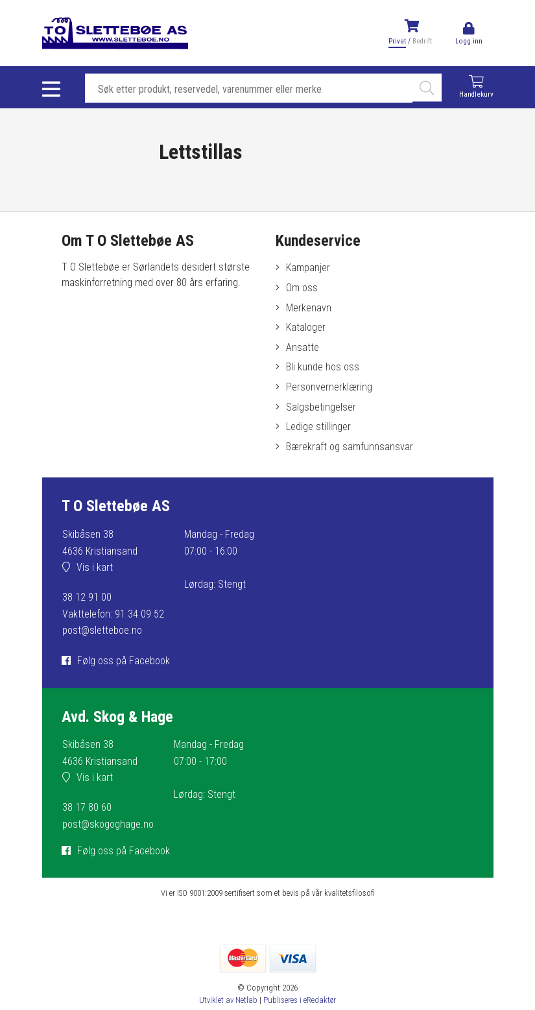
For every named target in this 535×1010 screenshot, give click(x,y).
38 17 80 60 (87, 807)
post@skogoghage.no (108, 824)
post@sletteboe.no (102, 630)
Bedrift (422, 41)
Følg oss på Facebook (123, 661)
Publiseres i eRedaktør (299, 1000)
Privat (397, 41)
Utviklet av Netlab (228, 1000)
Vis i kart (95, 567)
